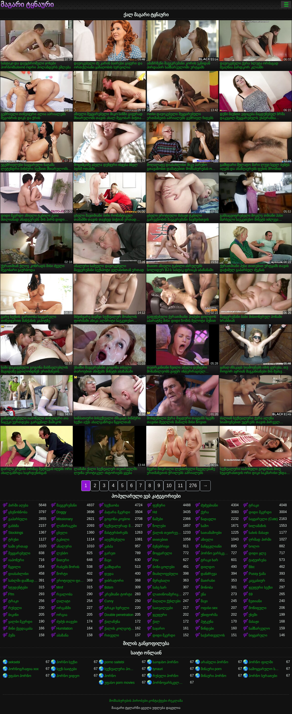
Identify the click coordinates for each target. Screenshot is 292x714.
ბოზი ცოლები (164, 567)
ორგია (61, 615)
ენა (203, 594)
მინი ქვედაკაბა (20, 628)
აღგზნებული (114, 540)
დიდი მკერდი (260, 512)
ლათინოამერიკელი (168, 594)
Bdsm (108, 587)
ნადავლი (208, 519)
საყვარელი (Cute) (263, 519)
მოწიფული (257, 608)
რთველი (111, 635)
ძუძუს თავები (66, 622)
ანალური (64, 546)
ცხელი (61, 533)
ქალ (156, 622)
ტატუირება (257, 560)
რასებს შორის (67, 567)
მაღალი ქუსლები (167, 601)
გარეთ (109, 553)
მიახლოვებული (165, 574)
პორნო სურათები (263, 676)
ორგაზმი (63, 608)
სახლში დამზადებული (23, 581)
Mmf (59, 587)
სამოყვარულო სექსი (264, 669)
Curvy (108, 601)
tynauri (158, 669)
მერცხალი (161, 581)
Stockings (15, 533)
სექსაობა (111, 505)
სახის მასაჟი (258, 533)
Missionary (64, 519)
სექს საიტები (66, 669)
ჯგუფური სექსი (260, 587)
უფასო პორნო (19, 676)
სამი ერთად (18, 546)
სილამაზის (257, 526)
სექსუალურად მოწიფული (119, 526)
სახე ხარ (160, 587)
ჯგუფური (160, 615)
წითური (62, 560)
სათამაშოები (211, 533)
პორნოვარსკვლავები (168, 683)
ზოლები (159, 526)
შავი (107, 560)
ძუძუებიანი (209, 505)
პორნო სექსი (66, 662)
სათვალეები (163, 608)
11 (180, 485)
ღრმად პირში (260, 540)
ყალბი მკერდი (20, 622)
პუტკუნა (207, 622)
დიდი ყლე (257, 553)
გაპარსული (17, 519)
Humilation (64, 628)
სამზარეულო (259, 628)
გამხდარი (112, 567)
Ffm (11, 594)
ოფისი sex (209, 608)
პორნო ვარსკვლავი (216, 553)
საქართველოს (213, 635)
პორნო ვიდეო (67, 676)
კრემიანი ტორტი (118, 594)
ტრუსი (13, 540)
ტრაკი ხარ (209, 560)
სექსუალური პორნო (119, 669)
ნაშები (158, 519)
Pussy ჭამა (257, 574)
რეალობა (64, 594)
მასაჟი (254, 622)
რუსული (15, 608)
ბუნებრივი (161, 546)
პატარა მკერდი (117, 512)
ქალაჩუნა (112, 622)
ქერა (205, 512)
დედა (108, 574)
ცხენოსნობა (17, 512)
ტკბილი (62, 540)
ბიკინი (13, 615)
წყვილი (14, 567)
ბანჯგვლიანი (211, 546)
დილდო (207, 567)
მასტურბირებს (116, 533)
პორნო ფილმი (261, 662)
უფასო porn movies (119, 683)
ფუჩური (159, 505)
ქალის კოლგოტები (119, 628)
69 (250, 594)
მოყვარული (162, 553)
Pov (156, 560)
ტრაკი (254, 505)
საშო (204, 526)
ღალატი (63, 601)
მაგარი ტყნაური (27, 4)
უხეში (253, 615)
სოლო (254, 546)
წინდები (207, 628)
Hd (155, 512)
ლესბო (62, 553)
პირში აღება (18, 505)
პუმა (11, 635)
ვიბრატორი (113, 581)
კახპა (108, 546)
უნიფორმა (209, 615)
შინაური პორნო (213, 676)
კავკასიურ (257, 581)
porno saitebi (114, 662)
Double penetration (118, 615)
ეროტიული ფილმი (71, 581)
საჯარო (159, 628)
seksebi (14, 662)
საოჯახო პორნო (165, 662)
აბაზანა (62, 635)
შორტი (62, 574)
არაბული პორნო (214, 662)
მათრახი (208, 581)
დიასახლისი (18, 574)
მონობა (207, 587)
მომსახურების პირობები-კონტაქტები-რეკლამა (146, 700)
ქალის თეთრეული (168, 533)
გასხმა (13, 526)
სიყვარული (258, 635)
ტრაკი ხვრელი (116, 608)
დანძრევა (209, 574)
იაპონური (16, 560)
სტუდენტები (18, 587)
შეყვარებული (19, 553)
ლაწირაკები (66, 526)
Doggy (61, 512)
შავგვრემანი (66, 505)
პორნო (110, 676)
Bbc (252, 567)
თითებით (160, 540)
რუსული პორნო (165, 676)
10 (169, 485)
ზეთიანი (255, 601)
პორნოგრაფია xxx (23, 669)
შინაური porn (211, 669)
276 (193, 485)
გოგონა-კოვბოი (117, 519)
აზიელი (207, 540)
